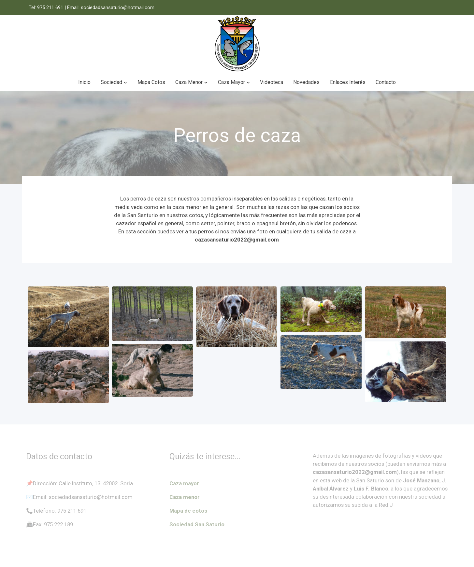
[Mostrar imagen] (68, 316)
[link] (237, 44)
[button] (114, 82)
